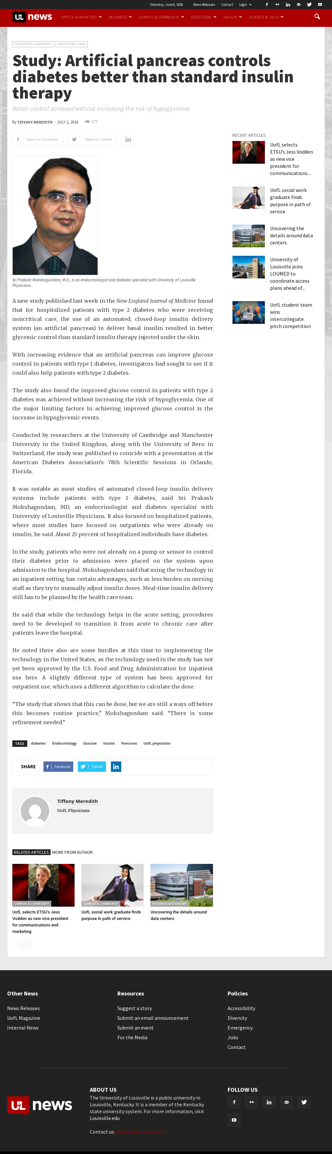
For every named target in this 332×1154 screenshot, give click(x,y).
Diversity (237, 1018)
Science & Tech (266, 16)
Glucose (90, 743)
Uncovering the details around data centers (291, 235)
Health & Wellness (71, 44)
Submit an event (135, 1027)
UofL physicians (157, 743)
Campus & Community (161, 16)
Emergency (240, 1027)
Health (233, 16)
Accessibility (241, 1008)
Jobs (233, 1037)
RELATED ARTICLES (31, 852)
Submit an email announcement (153, 1018)
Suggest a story (134, 1008)
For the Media (132, 1037)
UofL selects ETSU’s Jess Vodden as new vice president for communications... (291, 158)
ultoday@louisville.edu (141, 1131)
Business (120, 16)
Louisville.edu (105, 1118)
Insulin (109, 743)
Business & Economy (169, 903)
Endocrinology (64, 743)
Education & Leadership (33, 44)
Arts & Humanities (81, 16)
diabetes (38, 743)
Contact (227, 4)
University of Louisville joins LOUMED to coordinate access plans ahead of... (290, 273)
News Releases (204, 4)
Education (203, 16)
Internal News (23, 1027)
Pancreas (129, 743)
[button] (317, 17)
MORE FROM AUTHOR (72, 852)
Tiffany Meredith (35, 122)
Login (245, 4)
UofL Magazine (23, 1018)
